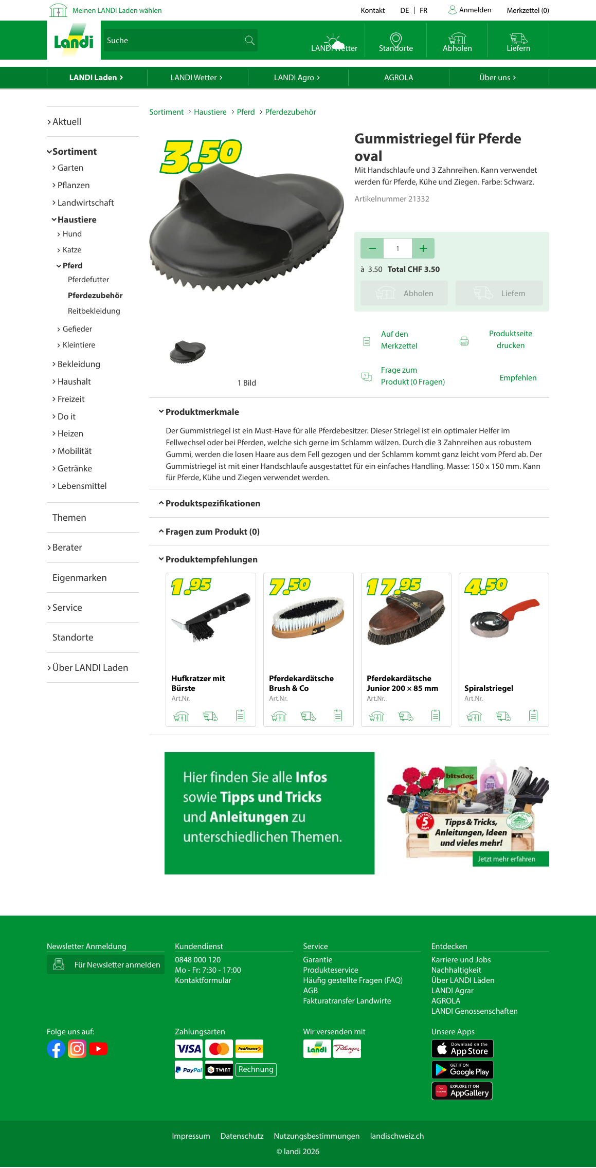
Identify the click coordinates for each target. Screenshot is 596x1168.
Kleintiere (79, 345)
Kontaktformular (203, 980)
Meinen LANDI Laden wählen (117, 10)
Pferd (73, 266)
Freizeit (71, 399)
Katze (72, 250)
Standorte (73, 637)
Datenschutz (242, 1136)
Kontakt (373, 10)
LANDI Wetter (194, 77)
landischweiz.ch (397, 1136)
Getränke (75, 468)
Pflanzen (74, 185)
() (528, 10)
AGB (310, 991)
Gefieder (77, 329)
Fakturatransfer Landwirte (347, 1001)
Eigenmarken (79, 577)
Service (67, 607)
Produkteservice (330, 970)
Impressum (191, 1136)
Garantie (318, 960)
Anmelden (475, 9)
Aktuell (66, 121)
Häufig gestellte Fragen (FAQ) (353, 980)
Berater (67, 547)
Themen (69, 517)
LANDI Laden (93, 77)
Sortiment (74, 151)
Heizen (70, 433)
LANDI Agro (294, 77)
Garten (70, 167)
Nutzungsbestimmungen (317, 1136)
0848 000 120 (198, 960)
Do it (67, 416)
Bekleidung (79, 364)
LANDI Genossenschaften (474, 1011)
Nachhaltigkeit (456, 970)
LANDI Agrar (452, 991)
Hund (72, 234)
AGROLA (398, 77)
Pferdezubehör (95, 295)
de (405, 10)
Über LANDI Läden (463, 980)
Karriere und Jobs (461, 960)
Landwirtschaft (86, 202)
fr (423, 10)
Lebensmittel (82, 485)
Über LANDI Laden (90, 667)
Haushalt (74, 381)
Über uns (494, 77)
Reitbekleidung (94, 311)
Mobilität (75, 451)
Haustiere (77, 219)
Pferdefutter (88, 280)
